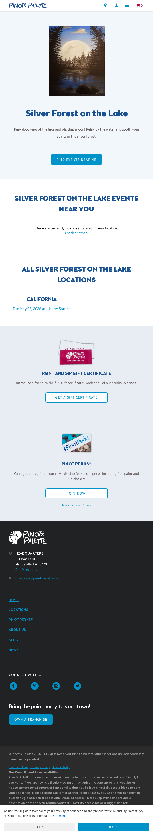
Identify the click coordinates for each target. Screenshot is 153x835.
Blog (13, 640)
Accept (113, 827)
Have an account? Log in (76, 505)
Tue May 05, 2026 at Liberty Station (42, 309)
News (14, 650)
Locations (18, 610)
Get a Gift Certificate (76, 397)
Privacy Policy (40, 767)
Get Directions (26, 569)
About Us (17, 630)
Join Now (76, 493)
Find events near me (76, 160)
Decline (39, 827)
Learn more (58, 815)
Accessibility (61, 767)
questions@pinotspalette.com (38, 578)
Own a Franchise (30, 719)
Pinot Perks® (21, 620)
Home (14, 600)
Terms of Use (18, 767)
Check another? (76, 233)
